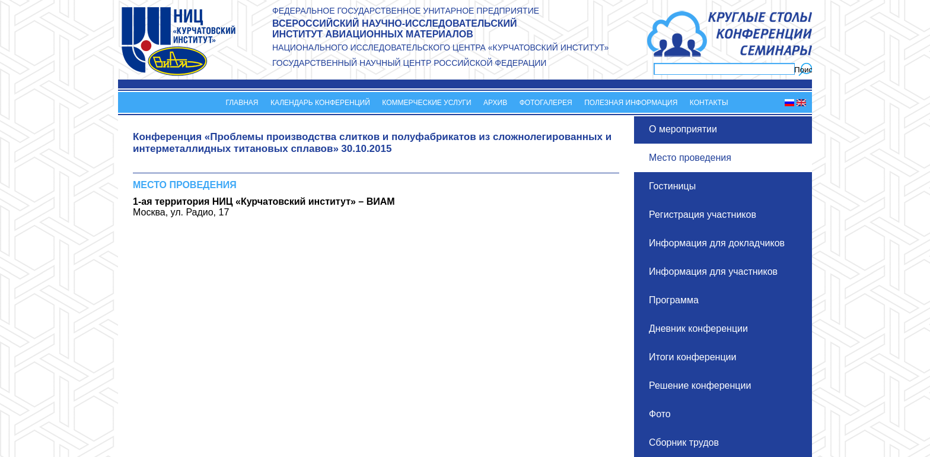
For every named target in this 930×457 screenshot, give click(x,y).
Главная (241, 103)
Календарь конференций (320, 103)
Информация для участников (713, 271)
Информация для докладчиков (717, 243)
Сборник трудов (684, 442)
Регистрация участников (702, 215)
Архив (495, 103)
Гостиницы (672, 186)
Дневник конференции (698, 328)
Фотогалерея (546, 103)
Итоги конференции (692, 357)
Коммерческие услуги (426, 103)
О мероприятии (683, 129)
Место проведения (690, 158)
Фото (660, 414)
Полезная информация (630, 103)
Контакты (709, 103)
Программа (674, 300)
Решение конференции (700, 385)
